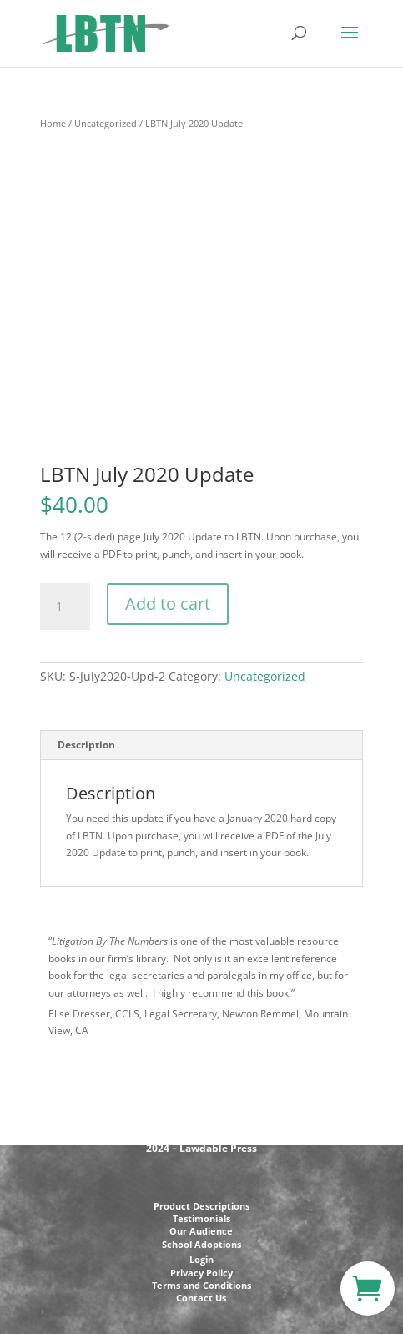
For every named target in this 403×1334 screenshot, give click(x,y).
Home (53, 123)
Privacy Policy (201, 1272)
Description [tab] (86, 745)
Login (201, 1259)
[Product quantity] (65, 606)
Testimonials (201, 1218)
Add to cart (167, 603)
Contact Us (201, 1297)
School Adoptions (201, 1244)
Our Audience (201, 1231)
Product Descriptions (201, 1206)
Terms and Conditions (201, 1285)
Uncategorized (105, 123)
